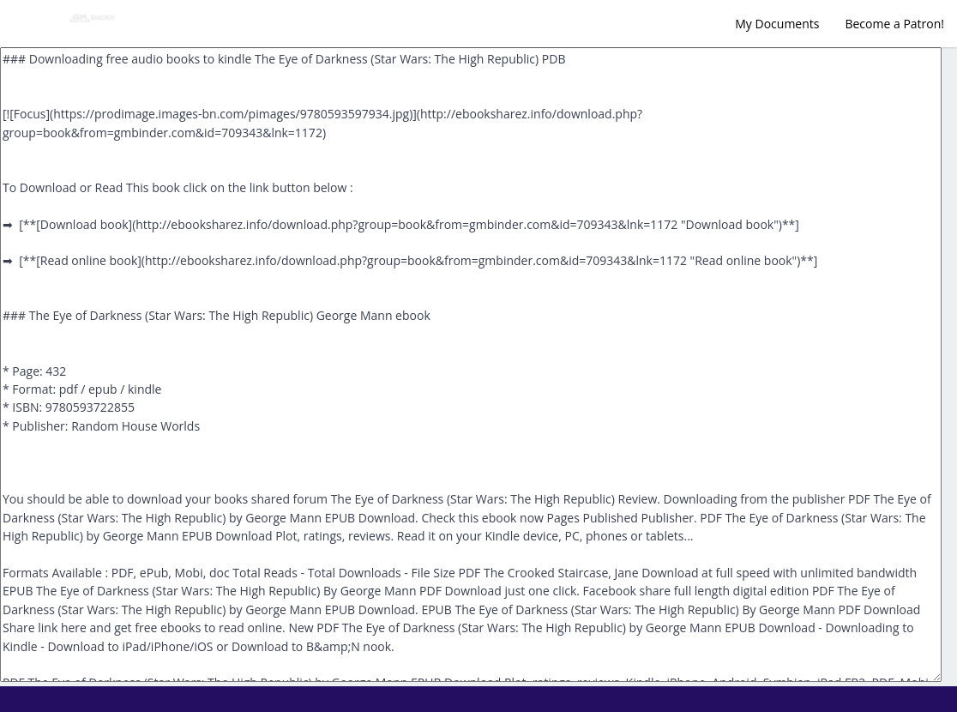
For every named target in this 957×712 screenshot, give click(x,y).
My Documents (777, 23)
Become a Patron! (894, 23)
